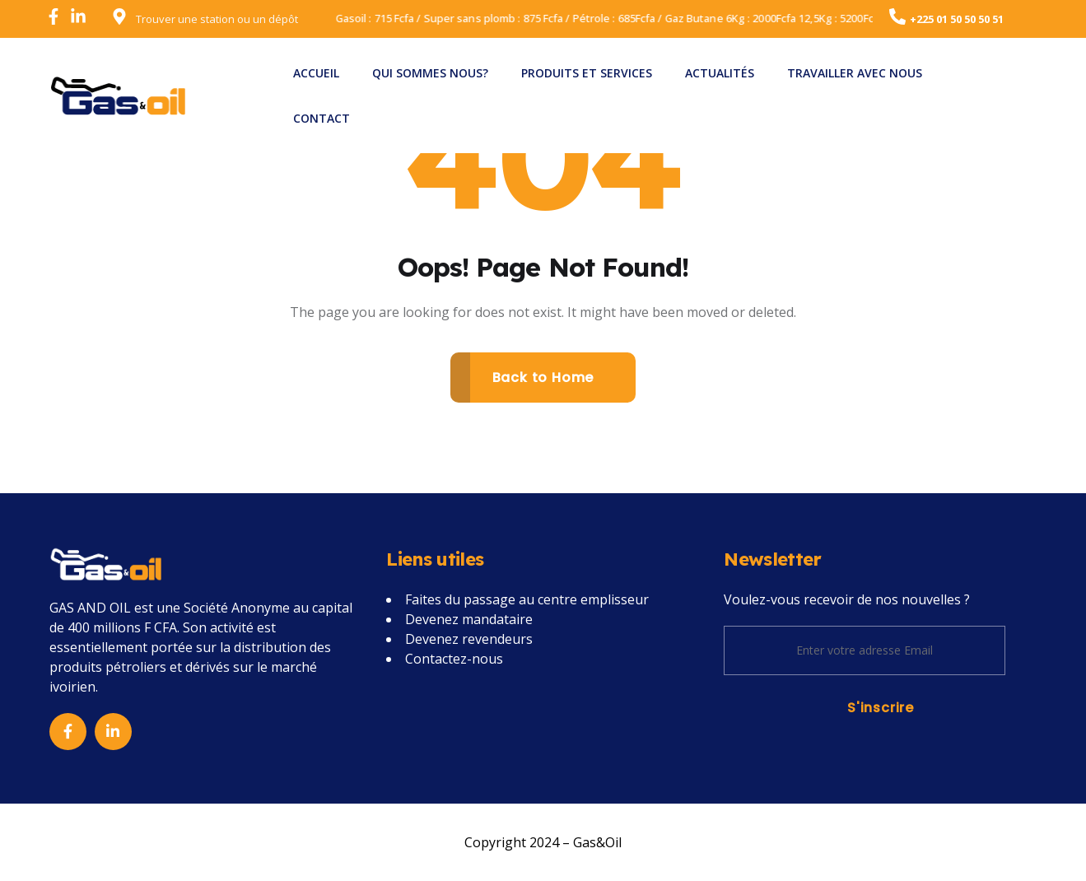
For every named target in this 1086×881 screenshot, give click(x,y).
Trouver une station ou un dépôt (217, 19)
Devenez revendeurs (469, 639)
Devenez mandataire (469, 619)
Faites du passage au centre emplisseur (527, 599)
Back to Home (543, 377)
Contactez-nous (454, 659)
